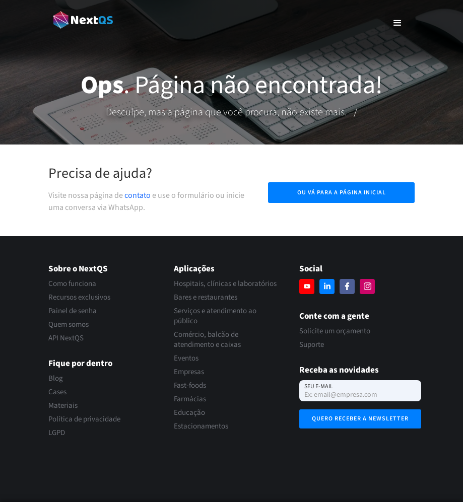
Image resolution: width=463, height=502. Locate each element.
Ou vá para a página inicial (341, 192)
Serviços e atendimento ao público (215, 316)
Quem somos (68, 325)
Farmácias (190, 399)
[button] (397, 22)
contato (137, 195)
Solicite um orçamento (334, 331)
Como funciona (72, 284)
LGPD (56, 433)
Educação (189, 413)
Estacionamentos (201, 426)
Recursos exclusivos (79, 298)
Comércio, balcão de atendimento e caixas (207, 340)
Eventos (186, 358)
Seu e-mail (318, 386)
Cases (57, 392)
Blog (55, 379)
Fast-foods (190, 386)
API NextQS (66, 338)
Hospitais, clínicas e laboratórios (225, 284)
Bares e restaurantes (205, 298)
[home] (83, 20)
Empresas (189, 372)
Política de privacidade (84, 419)
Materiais (63, 406)
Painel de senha (72, 311)
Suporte (311, 345)
